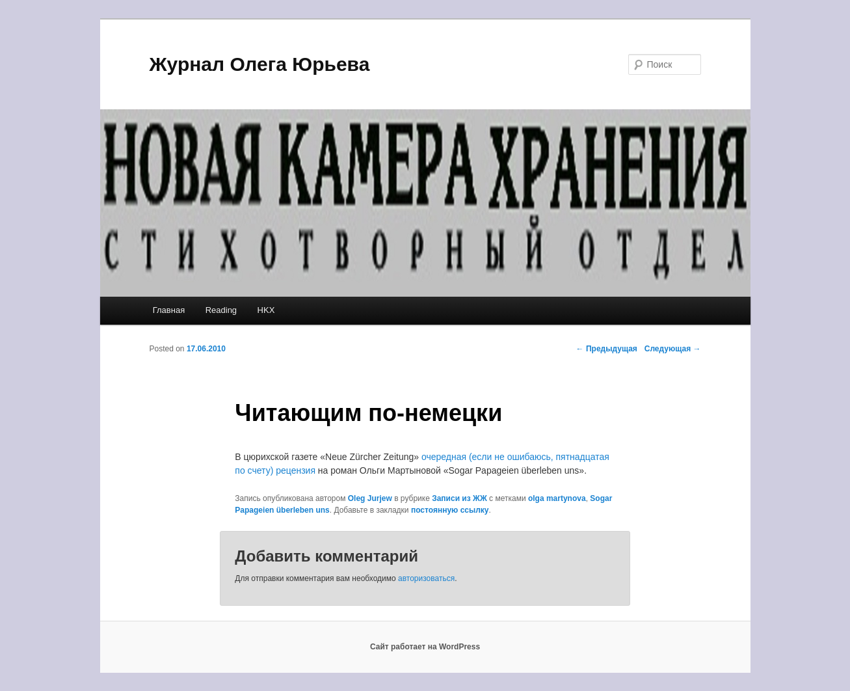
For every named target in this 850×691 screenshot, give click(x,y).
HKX (266, 310)
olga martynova (557, 498)
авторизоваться (426, 578)
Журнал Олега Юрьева (260, 64)
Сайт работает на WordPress (425, 646)
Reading (221, 310)
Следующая (672, 348)
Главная (169, 310)
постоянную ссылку (450, 510)
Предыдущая (606, 348)
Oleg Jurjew (370, 498)
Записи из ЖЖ (459, 498)
